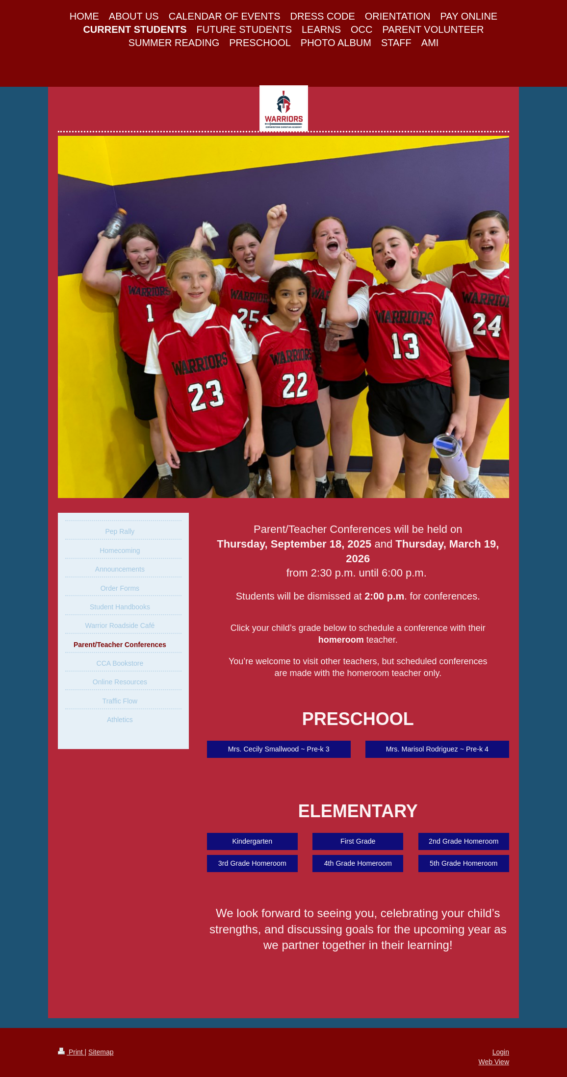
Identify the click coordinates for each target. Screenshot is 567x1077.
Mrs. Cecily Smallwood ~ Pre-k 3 (279, 749)
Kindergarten (252, 841)
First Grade (358, 841)
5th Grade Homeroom (463, 863)
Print (71, 1052)
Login (500, 1052)
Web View (493, 1062)
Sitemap (100, 1052)
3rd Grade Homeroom (252, 863)
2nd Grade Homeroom (463, 841)
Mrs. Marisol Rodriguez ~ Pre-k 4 (437, 749)
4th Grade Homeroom (358, 863)
